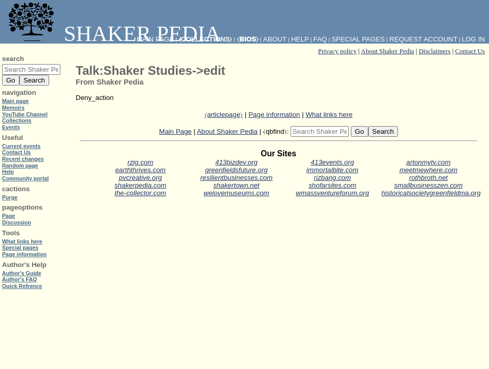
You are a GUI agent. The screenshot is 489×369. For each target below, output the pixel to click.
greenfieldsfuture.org (236, 170)
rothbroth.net (428, 177)
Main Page (175, 131)
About (274, 39)
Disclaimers (435, 51)
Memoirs (13, 108)
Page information (274, 114)
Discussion (16, 222)
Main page (15, 101)
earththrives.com (140, 170)
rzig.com (140, 162)
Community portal (25, 178)
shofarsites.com (332, 185)
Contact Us (470, 51)
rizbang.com (332, 177)
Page (8, 216)
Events (11, 127)
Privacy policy (337, 51)
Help (300, 39)
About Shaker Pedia (387, 51)
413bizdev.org (236, 162)
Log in (473, 39)
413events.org (332, 162)
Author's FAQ (19, 279)
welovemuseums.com (236, 193)
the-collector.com (140, 193)
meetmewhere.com (428, 170)
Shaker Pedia (112, 34)
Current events (21, 146)
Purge (9, 197)
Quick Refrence (22, 286)
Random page (20, 165)
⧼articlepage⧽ (224, 114)
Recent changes (23, 159)
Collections (16, 120)
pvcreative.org (140, 177)
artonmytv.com (428, 162)
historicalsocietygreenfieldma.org (431, 193)
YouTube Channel (25, 114)
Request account (423, 39)
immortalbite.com (332, 170)
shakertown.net (236, 185)
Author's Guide (21, 273)
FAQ (320, 39)
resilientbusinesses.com (236, 177)
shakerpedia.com (141, 185)
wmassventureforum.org (332, 193)
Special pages (358, 39)
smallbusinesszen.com (428, 185)
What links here (328, 114)
